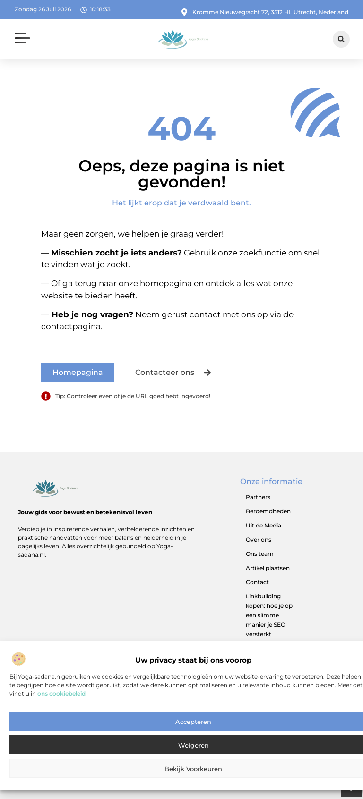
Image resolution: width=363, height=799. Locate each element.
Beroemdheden (268, 511)
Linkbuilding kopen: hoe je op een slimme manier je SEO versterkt (269, 615)
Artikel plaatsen (268, 567)
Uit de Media (263, 525)
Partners (258, 497)
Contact (257, 582)
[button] (23, 39)
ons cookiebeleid (61, 702)
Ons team (260, 553)
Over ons (258, 539)
